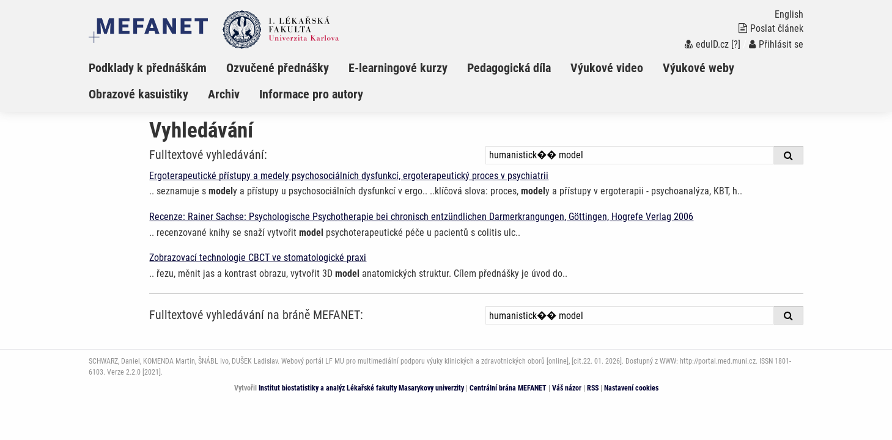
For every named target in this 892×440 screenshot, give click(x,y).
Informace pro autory (311, 94)
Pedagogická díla (509, 68)
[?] (735, 44)
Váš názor (566, 388)
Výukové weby (698, 68)
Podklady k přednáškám (148, 68)
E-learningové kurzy (398, 68)
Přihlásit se (776, 44)
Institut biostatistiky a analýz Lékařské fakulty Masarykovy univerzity (361, 388)
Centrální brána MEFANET (508, 388)
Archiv (224, 94)
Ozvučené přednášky (277, 68)
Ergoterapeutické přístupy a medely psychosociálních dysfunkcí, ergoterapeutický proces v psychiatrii (348, 176)
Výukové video (606, 68)
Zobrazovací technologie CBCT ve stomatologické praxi (257, 257)
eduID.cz (707, 44)
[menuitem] (157, 68)
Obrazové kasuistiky (138, 94)
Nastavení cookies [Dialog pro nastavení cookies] (631, 388)
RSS (593, 388)
